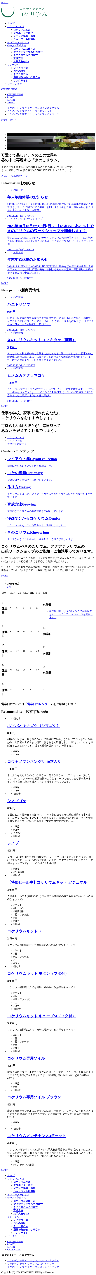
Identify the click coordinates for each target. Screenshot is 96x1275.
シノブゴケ (16, 801)
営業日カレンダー (38, 704)
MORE (4, 283)
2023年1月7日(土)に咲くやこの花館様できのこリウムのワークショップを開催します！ (71, 614)
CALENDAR (14, 1249)
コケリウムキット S (24, 931)
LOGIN (11, 100)
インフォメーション (18, 42)
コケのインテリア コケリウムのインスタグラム (33, 108)
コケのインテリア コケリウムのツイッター (30, 111)
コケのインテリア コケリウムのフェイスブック (33, 114)
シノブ (13, 843)
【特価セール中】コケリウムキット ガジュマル (47, 882)
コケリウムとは (15, 26)
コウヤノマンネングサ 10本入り (34, 762)
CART (11, 97)
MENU (4, 2)
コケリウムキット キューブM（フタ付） (41, 1016)
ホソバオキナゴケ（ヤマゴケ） (33, 726)
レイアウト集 (14, 440)
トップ (11, 23)
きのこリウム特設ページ (14, 176)
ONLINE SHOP (9, 89)
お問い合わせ (8, 120)
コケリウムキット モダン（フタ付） (38, 974)
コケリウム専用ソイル (26, 1058)
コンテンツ (13, 64)
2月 (9, 587)
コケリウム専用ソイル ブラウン (34, 1097)
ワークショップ (15, 83)
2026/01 (11, 102)
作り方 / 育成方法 (16, 45)
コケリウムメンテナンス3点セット (36, 1136)
